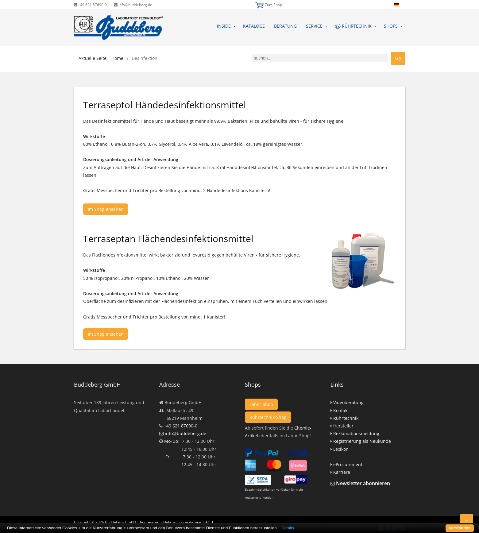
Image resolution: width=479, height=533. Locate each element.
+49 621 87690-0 (90, 4)
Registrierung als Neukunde (362, 441)
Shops (391, 26)
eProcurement (347, 464)
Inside (224, 26)
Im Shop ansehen (106, 209)
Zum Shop (273, 4)
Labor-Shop (261, 404)
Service (314, 26)
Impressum (149, 522)
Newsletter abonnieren (363, 483)
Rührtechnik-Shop (268, 417)
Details (287, 528)
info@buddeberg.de (133, 4)
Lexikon (341, 449)
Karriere (341, 472)
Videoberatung (348, 402)
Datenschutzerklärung (182, 522)
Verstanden (460, 528)
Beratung (285, 26)
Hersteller (343, 426)
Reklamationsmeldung (356, 433)
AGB (209, 522)
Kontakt (341, 410)
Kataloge (254, 26)
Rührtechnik (345, 418)
